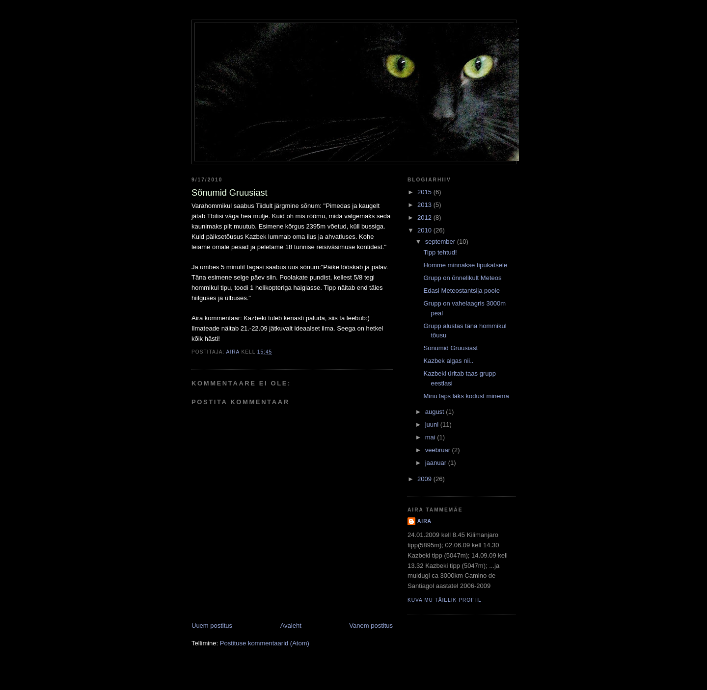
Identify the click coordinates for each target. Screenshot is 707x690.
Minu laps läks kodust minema (466, 396)
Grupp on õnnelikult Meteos (462, 277)
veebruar (438, 450)
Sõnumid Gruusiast (450, 348)
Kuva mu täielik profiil (445, 600)
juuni (432, 424)
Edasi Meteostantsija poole (461, 290)
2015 (425, 192)
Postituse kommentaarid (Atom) (264, 643)
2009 (425, 479)
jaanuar (436, 462)
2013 (425, 204)
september (441, 241)
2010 (425, 230)
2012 (425, 217)
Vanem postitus (371, 625)
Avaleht (290, 625)
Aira (424, 521)
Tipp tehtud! (440, 252)
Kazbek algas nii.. (448, 360)
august (435, 411)
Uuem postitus (211, 625)
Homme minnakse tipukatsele (465, 265)
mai (431, 437)
